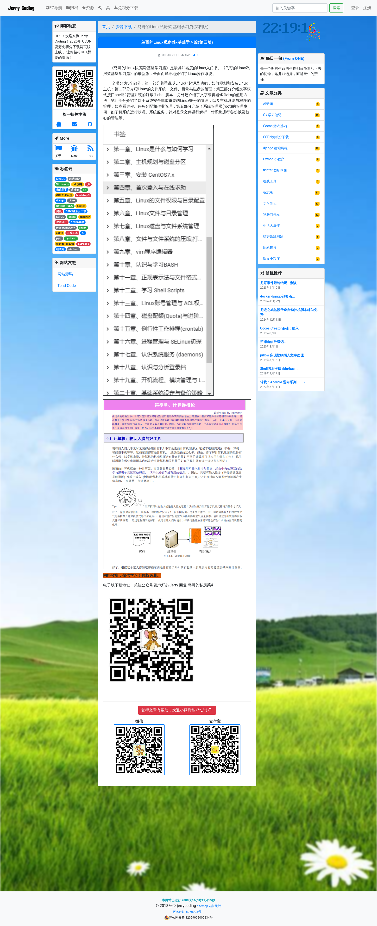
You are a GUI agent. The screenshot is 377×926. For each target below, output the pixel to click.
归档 (72, 7)
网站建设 (269, 247)
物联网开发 (271, 214)
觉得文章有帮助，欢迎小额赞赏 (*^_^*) (176, 710)
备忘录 (268, 192)
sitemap (202, 906)
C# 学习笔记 (272, 115)
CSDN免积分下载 (276, 137)
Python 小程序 (273, 159)
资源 (88, 7)
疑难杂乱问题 (273, 236)
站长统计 (215, 906)
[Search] (299, 7)
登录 (355, 7)
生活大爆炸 (271, 225)
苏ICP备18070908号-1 (188, 912)
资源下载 (124, 26)
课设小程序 (271, 259)
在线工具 (269, 181)
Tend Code (66, 285)
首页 (106, 26)
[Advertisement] (177, 837)
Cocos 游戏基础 (275, 126)
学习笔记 (269, 203)
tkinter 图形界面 (275, 170)
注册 (367, 7)
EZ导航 (54, 7)
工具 (104, 7)
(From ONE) (293, 58)
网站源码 (65, 274)
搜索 (336, 8)
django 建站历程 (275, 148)
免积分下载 (126, 7)
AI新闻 (268, 104)
